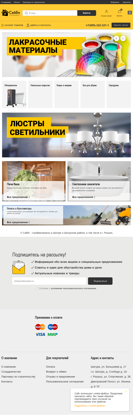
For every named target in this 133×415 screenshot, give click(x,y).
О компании (8, 366)
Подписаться (100, 281)
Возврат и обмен (56, 371)
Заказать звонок (121, 25)
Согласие (43, 288)
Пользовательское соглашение (65, 381)
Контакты (6, 381)
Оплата (50, 366)
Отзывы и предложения (60, 376)
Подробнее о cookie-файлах (90, 405)
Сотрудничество (11, 371)
